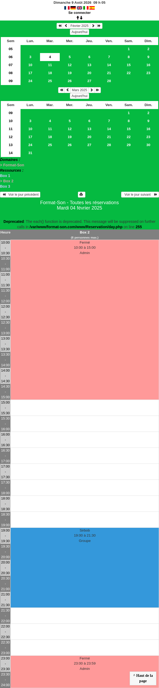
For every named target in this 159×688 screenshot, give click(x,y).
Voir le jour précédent (20, 194)
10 (30, 65)
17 (30, 73)
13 (89, 65)
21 (109, 73)
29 (129, 145)
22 (129, 73)
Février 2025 (79, 26)
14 (109, 65)
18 (50, 73)
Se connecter (79, 13)
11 (50, 65)
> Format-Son (12, 165)
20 (89, 73)
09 (11, 81)
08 (11, 73)
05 (11, 49)
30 (148, 145)
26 (70, 81)
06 (11, 57)
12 (70, 65)
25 (50, 81)
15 (129, 65)
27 (89, 81)
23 (148, 73)
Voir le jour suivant (140, 194)
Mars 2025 (79, 90)
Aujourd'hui (79, 32)
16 (148, 65)
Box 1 (5, 176)
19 (70, 73)
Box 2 (84, 232)
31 (30, 153)
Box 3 (5, 186)
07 (11, 65)
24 (30, 81)
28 (109, 81)
